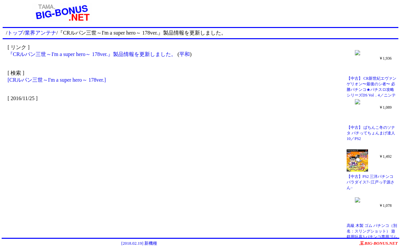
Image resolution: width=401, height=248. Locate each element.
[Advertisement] (260, 12)
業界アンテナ (40, 33)
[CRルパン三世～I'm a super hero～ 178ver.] (57, 80)
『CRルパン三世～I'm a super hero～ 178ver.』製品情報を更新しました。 (92, 54)
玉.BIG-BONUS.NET (378, 243)
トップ (15, 33)
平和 (184, 54)
